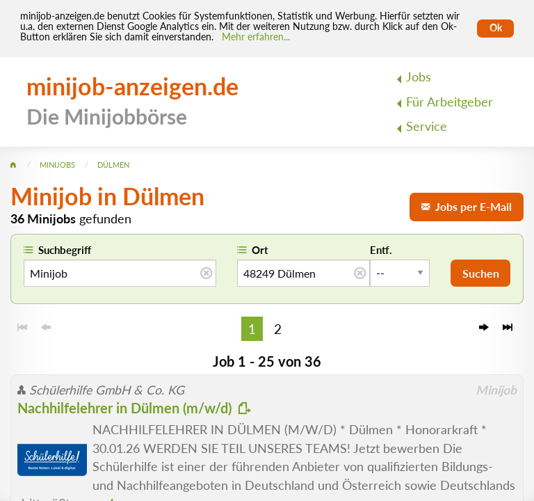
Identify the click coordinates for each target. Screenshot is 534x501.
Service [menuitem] (426, 126)
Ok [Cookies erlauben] (496, 27)
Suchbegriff (64, 250)
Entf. (381, 250)
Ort (260, 250)
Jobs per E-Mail (466, 206)
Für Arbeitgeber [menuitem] (449, 102)
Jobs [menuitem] (418, 77)
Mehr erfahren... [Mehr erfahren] (256, 36)
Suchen (480, 273)
